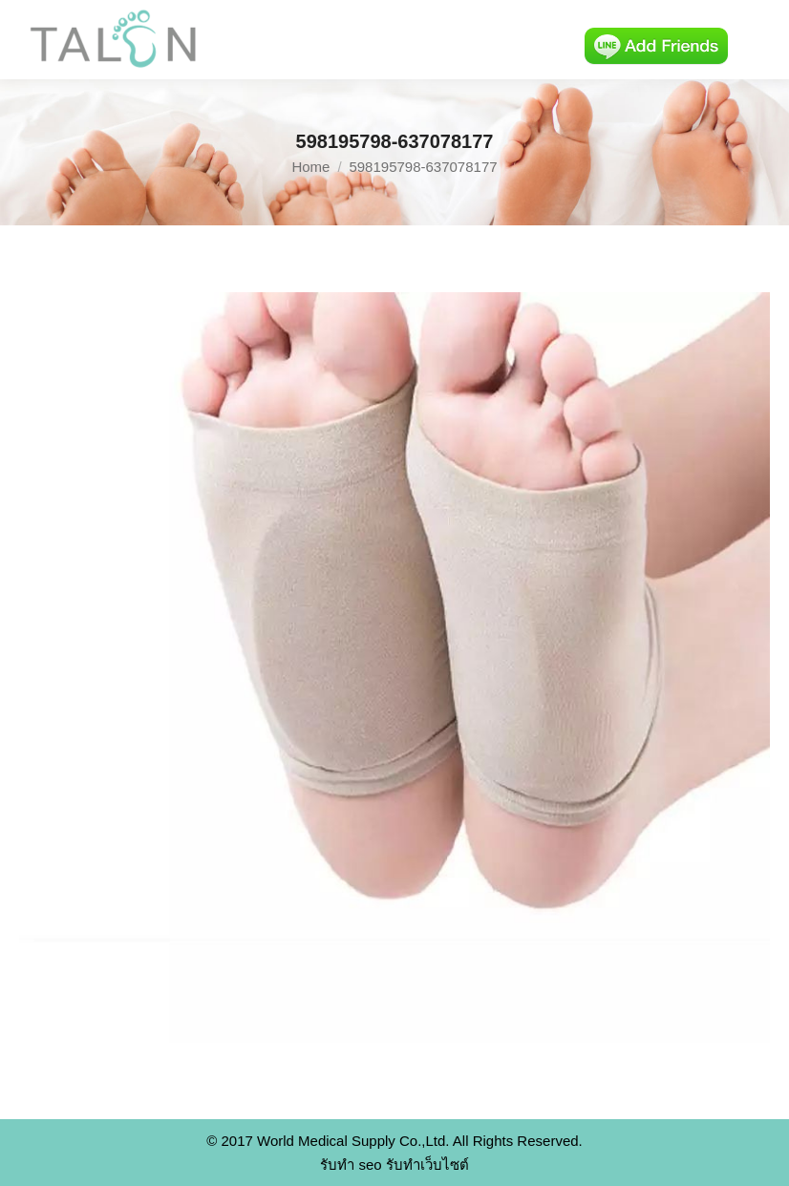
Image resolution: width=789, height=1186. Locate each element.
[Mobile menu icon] (758, 40)
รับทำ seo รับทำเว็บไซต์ (394, 1164)
